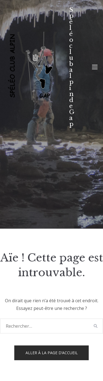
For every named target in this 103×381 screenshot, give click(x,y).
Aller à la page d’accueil (52, 352)
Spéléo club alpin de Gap (71, 67)
